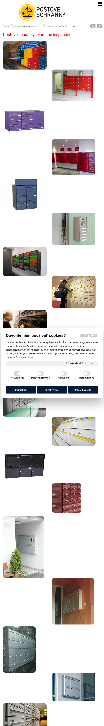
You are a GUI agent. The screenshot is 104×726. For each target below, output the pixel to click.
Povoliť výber (52, 390)
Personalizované (40, 377)
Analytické (63, 377)
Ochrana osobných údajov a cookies (80, 363)
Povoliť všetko (83, 390)
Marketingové (86, 377)
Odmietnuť (21, 390)
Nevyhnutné (17, 377)
